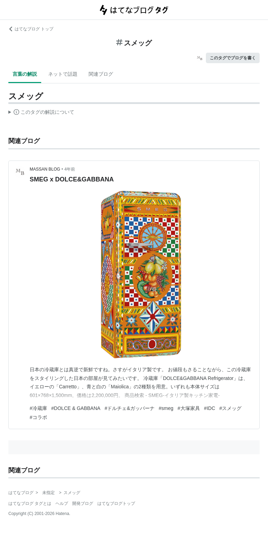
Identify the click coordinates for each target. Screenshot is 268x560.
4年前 (70, 169)
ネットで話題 (62, 74)
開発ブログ (82, 503)
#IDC (209, 408)
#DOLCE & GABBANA (75, 408)
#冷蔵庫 (38, 408)
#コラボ (38, 417)
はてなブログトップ (116, 503)
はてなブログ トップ (30, 29)
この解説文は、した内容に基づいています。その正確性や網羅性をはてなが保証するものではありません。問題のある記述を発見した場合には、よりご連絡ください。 (41, 113)
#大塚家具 (189, 408)
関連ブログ (101, 74)
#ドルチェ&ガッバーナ (130, 408)
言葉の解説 (25, 74)
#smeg (166, 408)
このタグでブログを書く (233, 57)
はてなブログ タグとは (29, 503)
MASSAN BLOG (45, 169)
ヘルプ (61, 503)
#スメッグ (230, 408)
